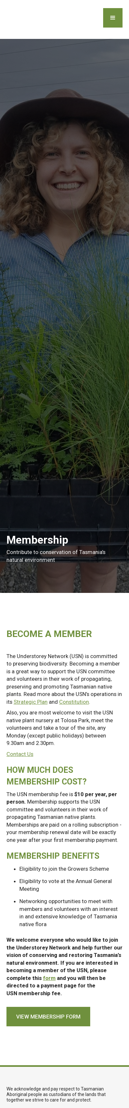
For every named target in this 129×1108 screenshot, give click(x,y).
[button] (113, 18)
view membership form (48, 1016)
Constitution (74, 702)
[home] (5, 19)
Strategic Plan (31, 702)
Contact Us (19, 754)
